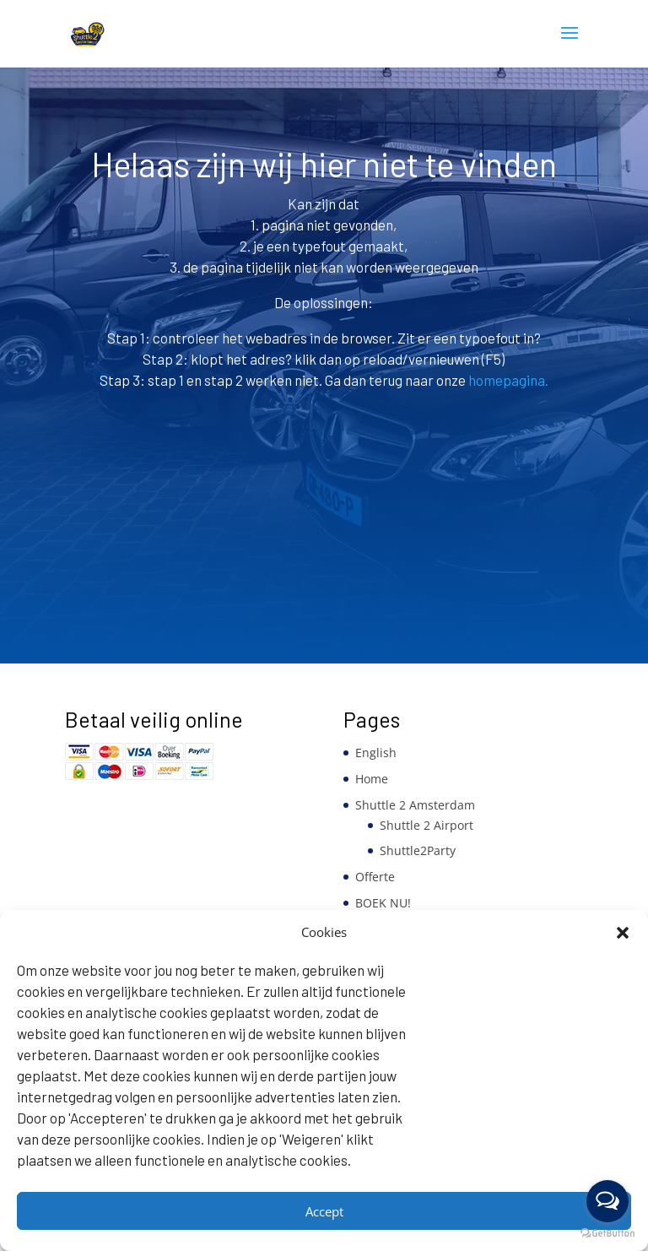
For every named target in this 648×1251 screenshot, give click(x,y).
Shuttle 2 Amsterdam (415, 805)
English (376, 753)
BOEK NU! (383, 903)
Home (371, 779)
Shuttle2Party (418, 850)
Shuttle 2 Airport (426, 825)
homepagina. (507, 379)
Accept (324, 1211)
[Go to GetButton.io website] (607, 1233)
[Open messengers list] (607, 1201)
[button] (622, 932)
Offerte (375, 877)
